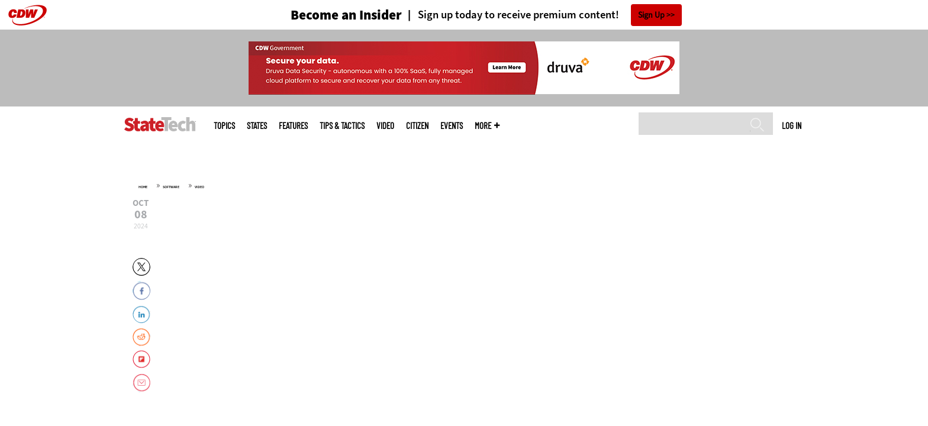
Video (385, 125)
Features (293, 125)
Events (451, 125)
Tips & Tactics (342, 125)
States (257, 125)
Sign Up (651, 15)
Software (171, 187)
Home (142, 187)
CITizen (417, 125)
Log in (791, 125)
